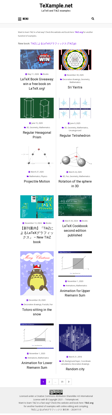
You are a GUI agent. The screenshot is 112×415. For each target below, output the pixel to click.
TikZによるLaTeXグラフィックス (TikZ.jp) (53, 43)
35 (63, 381)
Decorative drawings (71, 79)
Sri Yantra (75, 87)
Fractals (45, 304)
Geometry (85, 79)
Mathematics (75, 82)
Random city (75, 369)
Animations (70, 285)
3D (28, 127)
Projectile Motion (37, 181)
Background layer (72, 361)
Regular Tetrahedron (75, 135)
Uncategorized (75, 130)
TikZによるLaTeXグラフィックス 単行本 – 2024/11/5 (56, 409)
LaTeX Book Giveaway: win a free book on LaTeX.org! (37, 83)
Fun (67, 176)
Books (45, 74)
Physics (44, 176)
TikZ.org (79, 32)
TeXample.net (56, 6)
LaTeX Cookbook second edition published (75, 230)
